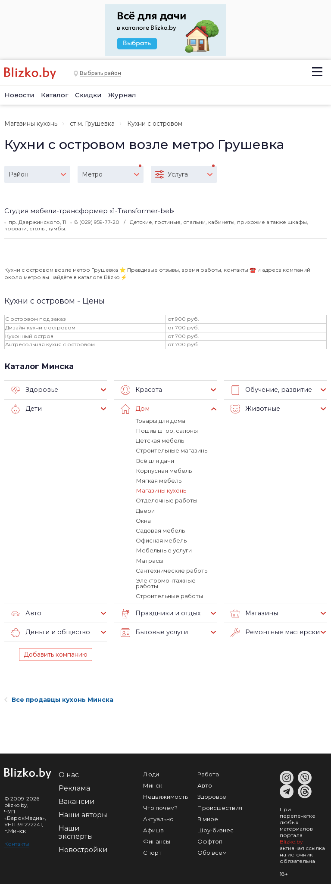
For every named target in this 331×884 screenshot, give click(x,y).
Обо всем (212, 850)
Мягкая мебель (158, 480)
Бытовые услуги (153, 631)
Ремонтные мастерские (275, 631)
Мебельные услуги (163, 549)
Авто (25, 612)
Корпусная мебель (163, 470)
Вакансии (77, 800)
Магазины (253, 612)
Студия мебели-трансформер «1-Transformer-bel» (89, 211)
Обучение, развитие (270, 390)
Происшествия (219, 806)
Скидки (88, 95)
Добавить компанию (55, 653)
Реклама (74, 786)
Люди (151, 772)
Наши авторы (83, 813)
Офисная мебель (161, 539)
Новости (19, 95)
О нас (69, 773)
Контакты (16, 842)
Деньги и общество (48, 631)
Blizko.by (291, 840)
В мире (207, 817)
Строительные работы (169, 594)
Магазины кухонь (30, 123)
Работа (208, 772)
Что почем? (160, 806)
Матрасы (149, 559)
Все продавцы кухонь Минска (58, 698)
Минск (152, 783)
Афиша (153, 828)
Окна (143, 519)
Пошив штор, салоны (166, 430)
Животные (254, 409)
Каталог (55, 95)
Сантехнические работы (172, 569)
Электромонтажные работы (165, 582)
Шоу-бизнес (215, 828)
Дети (26, 409)
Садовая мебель (160, 529)
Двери (145, 509)
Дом (135, 409)
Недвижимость (165, 794)
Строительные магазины (172, 450)
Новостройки (83, 848)
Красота (141, 390)
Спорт (152, 850)
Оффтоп (209, 839)
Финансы (156, 839)
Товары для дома (160, 420)
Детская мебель (160, 440)
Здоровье (33, 390)
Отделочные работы (166, 499)
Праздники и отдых (158, 612)
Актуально (158, 817)
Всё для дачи (155, 460)
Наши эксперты (76, 830)
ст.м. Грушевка (92, 123)
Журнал (122, 95)
